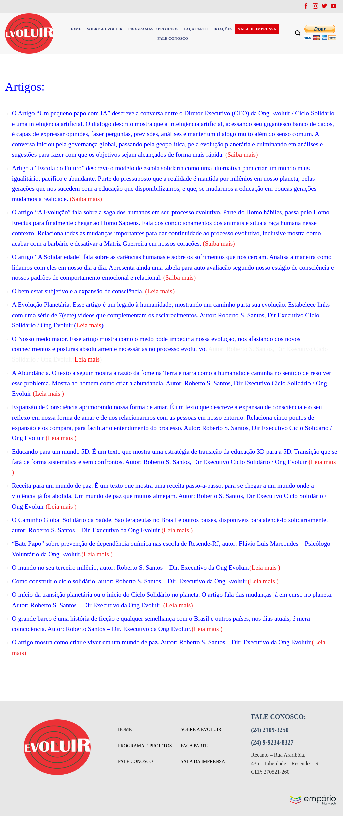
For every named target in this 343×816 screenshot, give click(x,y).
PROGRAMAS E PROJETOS (153, 29)
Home (125, 729)
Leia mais (48, 393)
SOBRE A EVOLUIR (105, 29)
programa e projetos (145, 745)
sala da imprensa (203, 761)
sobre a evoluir (201, 729)
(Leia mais (159, 291)
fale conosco (135, 761)
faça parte (194, 745)
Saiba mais (219, 243)
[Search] (297, 33)
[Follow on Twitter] (324, 6)
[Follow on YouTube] (333, 6)
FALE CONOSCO (172, 38)
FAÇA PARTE (196, 29)
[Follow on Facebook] (306, 6)
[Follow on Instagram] (315, 6)
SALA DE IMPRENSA (257, 29)
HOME (75, 29)
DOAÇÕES (222, 29)
